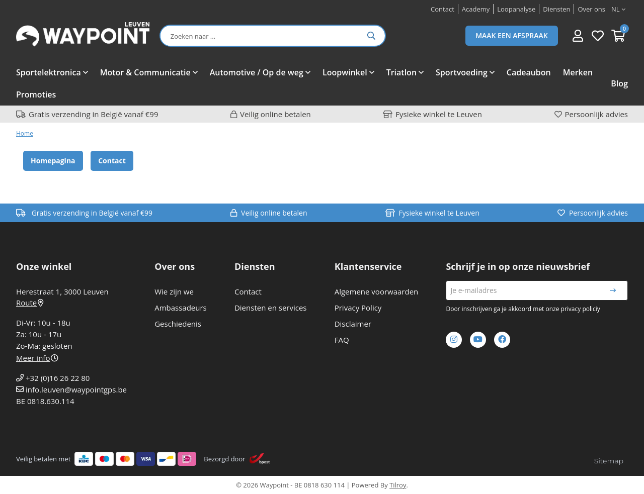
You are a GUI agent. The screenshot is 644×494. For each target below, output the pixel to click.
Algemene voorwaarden (377, 291)
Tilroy (397, 484)
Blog (619, 83)
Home (24, 133)
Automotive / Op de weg (256, 72)
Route (29, 303)
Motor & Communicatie (145, 72)
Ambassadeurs (180, 308)
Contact (112, 160)
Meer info (37, 358)
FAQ (342, 340)
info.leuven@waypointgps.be (76, 389)
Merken (578, 72)
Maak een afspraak (511, 35)
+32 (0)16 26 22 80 (58, 378)
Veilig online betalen (275, 114)
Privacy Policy (358, 308)
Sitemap (608, 460)
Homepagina (53, 160)
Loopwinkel (345, 72)
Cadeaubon (529, 72)
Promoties (36, 94)
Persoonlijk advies (596, 114)
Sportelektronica (48, 72)
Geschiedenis (177, 324)
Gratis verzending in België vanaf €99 (93, 114)
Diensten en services (270, 308)
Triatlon (401, 72)
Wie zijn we (174, 291)
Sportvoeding (462, 72)
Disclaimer (353, 324)
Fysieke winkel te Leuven (438, 114)
